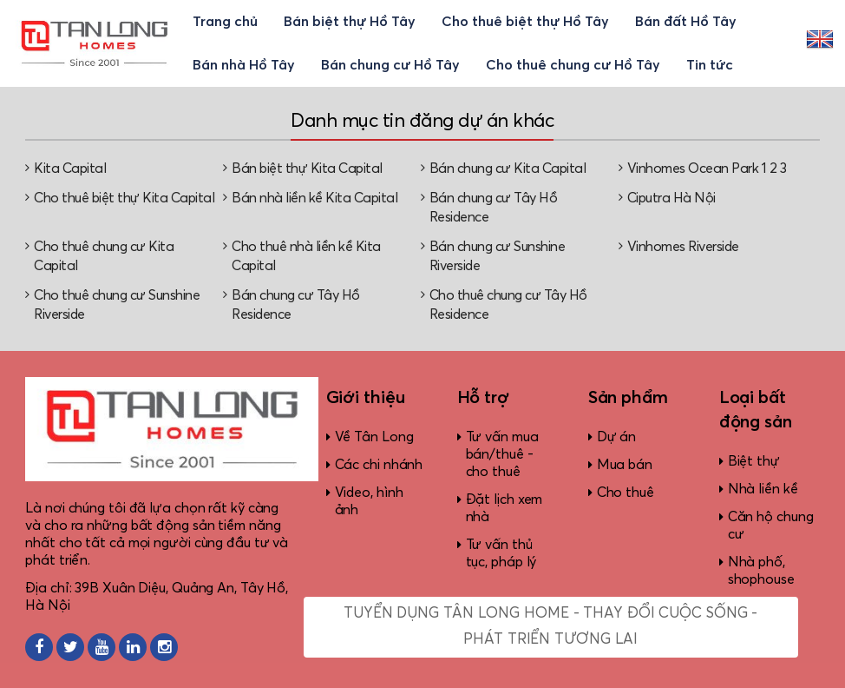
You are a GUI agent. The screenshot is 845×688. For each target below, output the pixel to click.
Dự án (617, 437)
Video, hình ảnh (369, 501)
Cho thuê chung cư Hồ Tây (573, 65)
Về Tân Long (374, 437)
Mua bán (624, 465)
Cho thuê (625, 492)
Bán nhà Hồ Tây (244, 65)
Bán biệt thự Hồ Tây (350, 22)
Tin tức (709, 65)
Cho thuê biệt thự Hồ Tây (525, 22)
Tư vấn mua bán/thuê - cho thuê (502, 454)
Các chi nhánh (379, 465)
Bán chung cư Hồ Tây (390, 65)
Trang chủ (225, 22)
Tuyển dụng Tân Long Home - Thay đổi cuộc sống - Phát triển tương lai (550, 626)
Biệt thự (754, 461)
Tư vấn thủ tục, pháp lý (501, 553)
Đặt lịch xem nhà (504, 508)
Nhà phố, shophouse (761, 570)
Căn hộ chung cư (771, 525)
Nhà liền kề (763, 489)
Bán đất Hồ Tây (686, 22)
